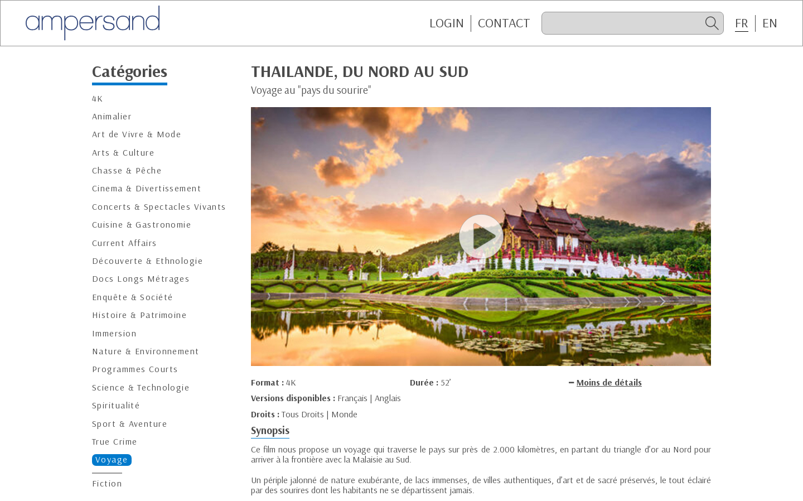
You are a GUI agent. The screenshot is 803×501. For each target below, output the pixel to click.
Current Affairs (124, 243)
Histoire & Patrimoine (139, 315)
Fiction (107, 483)
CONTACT (504, 23)
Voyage (111, 459)
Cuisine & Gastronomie (141, 224)
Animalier (112, 116)
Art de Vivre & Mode (136, 134)
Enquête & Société (132, 297)
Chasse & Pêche (127, 170)
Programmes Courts (135, 369)
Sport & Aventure (129, 423)
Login (446, 23)
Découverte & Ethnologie (147, 261)
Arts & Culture (123, 152)
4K (98, 98)
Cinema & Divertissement (146, 188)
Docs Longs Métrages (141, 278)
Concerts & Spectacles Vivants (159, 206)
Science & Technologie (141, 387)
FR (741, 23)
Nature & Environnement (146, 351)
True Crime (114, 441)
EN (769, 23)
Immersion (114, 333)
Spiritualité (116, 405)
